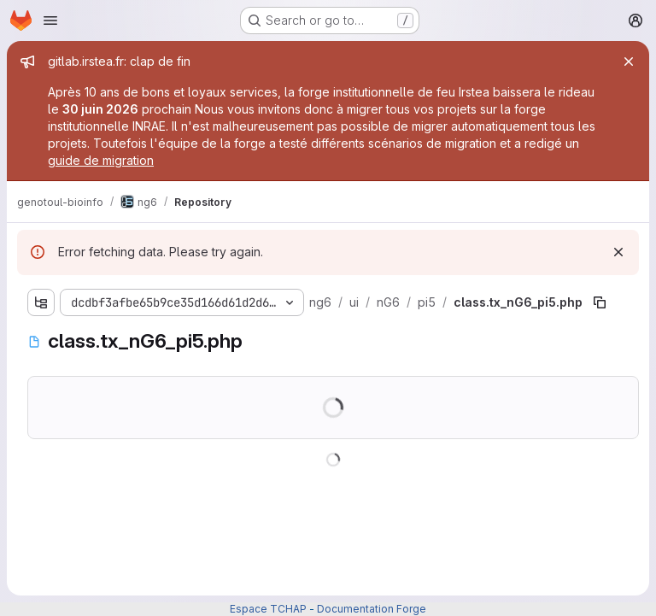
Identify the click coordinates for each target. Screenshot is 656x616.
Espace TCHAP (268, 608)
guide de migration (101, 160)
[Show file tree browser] (41, 302)
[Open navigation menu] (50, 20)
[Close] (628, 61)
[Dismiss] (618, 252)
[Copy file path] (599, 302)
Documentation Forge (371, 608)
